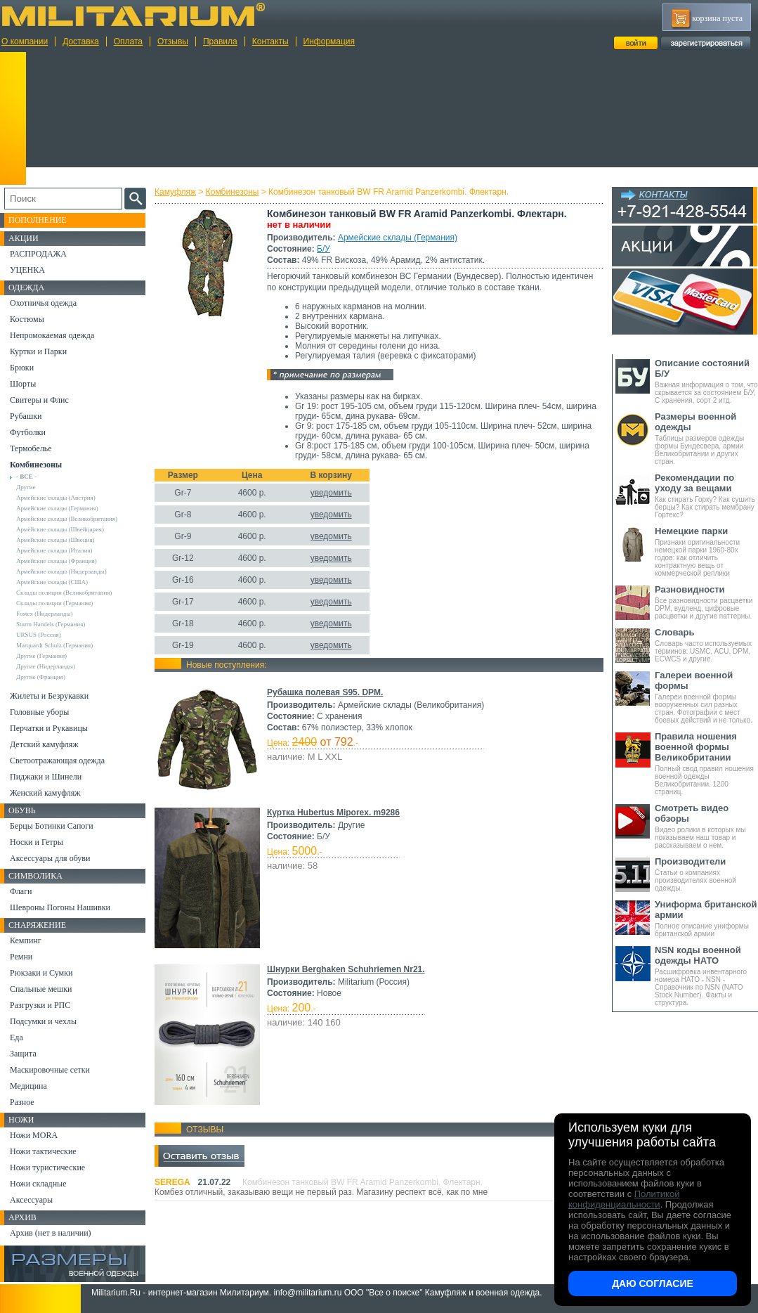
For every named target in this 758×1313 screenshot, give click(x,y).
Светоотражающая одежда (57, 760)
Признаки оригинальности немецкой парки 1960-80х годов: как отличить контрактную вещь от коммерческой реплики (706, 551)
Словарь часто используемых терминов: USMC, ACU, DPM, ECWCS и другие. (706, 645)
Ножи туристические (47, 1167)
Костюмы (27, 319)
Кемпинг (25, 940)
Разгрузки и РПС (40, 1005)
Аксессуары (31, 1200)
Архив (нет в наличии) (50, 1233)
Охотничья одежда (43, 303)
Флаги (21, 891)
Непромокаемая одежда (52, 335)
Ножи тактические (43, 1151)
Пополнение (37, 220)
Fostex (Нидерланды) (44, 613)
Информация (329, 41)
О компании (24, 41)
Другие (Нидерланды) (45, 666)
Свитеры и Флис (39, 400)
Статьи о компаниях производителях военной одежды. (706, 874)
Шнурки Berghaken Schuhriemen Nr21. (346, 969)
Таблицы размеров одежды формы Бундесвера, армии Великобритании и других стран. (706, 438)
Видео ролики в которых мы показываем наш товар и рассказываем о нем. (706, 826)
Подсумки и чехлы (43, 1021)
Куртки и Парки (38, 351)
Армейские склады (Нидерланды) (61, 571)
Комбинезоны (232, 192)
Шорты (23, 384)
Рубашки (25, 416)
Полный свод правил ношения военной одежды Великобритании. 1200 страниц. (706, 763)
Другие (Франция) (40, 676)
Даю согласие (652, 1283)
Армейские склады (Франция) (56, 560)
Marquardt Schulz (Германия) (54, 645)
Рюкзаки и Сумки (41, 973)
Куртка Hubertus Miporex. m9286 (333, 812)
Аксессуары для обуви (50, 858)
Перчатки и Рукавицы (49, 728)
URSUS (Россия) (38, 634)
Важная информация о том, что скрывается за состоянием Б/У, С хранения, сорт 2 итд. (706, 381)
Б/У (323, 249)
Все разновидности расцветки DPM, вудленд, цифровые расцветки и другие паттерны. (706, 602)
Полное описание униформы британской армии (706, 918)
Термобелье (31, 448)
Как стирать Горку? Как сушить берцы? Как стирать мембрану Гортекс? (706, 495)
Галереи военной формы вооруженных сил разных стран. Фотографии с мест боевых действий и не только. (706, 697)
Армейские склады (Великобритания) (66, 518)
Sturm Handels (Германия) (50, 624)
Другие (26, 487)
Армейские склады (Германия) (397, 237)
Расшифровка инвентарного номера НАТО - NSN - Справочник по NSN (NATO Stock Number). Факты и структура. (706, 976)
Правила (220, 41)
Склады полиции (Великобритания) (64, 592)
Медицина (28, 1086)
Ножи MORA (34, 1135)
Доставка (81, 41)
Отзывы (172, 41)
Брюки (22, 368)
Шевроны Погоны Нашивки (60, 907)
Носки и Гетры (36, 842)
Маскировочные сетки (50, 1070)
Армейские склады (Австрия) (56, 497)
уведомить (331, 493)
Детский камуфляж (44, 744)
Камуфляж (175, 192)
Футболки (28, 432)
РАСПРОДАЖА (38, 254)
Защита (23, 1054)
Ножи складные (38, 1184)
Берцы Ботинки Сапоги (51, 826)
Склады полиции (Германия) (54, 603)
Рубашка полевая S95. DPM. (325, 692)
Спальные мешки (41, 989)
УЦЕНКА (27, 270)
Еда (16, 1037)
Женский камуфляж (45, 793)
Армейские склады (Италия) (54, 550)
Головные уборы (39, 712)
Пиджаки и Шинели (45, 777)
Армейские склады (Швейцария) (60, 529)
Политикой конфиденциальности (623, 1199)
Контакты (270, 41)
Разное (22, 1102)
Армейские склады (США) (52, 582)
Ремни (21, 957)
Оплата (128, 41)
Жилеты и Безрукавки (49, 696)
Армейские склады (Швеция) (55, 539)
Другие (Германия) (41, 655)
